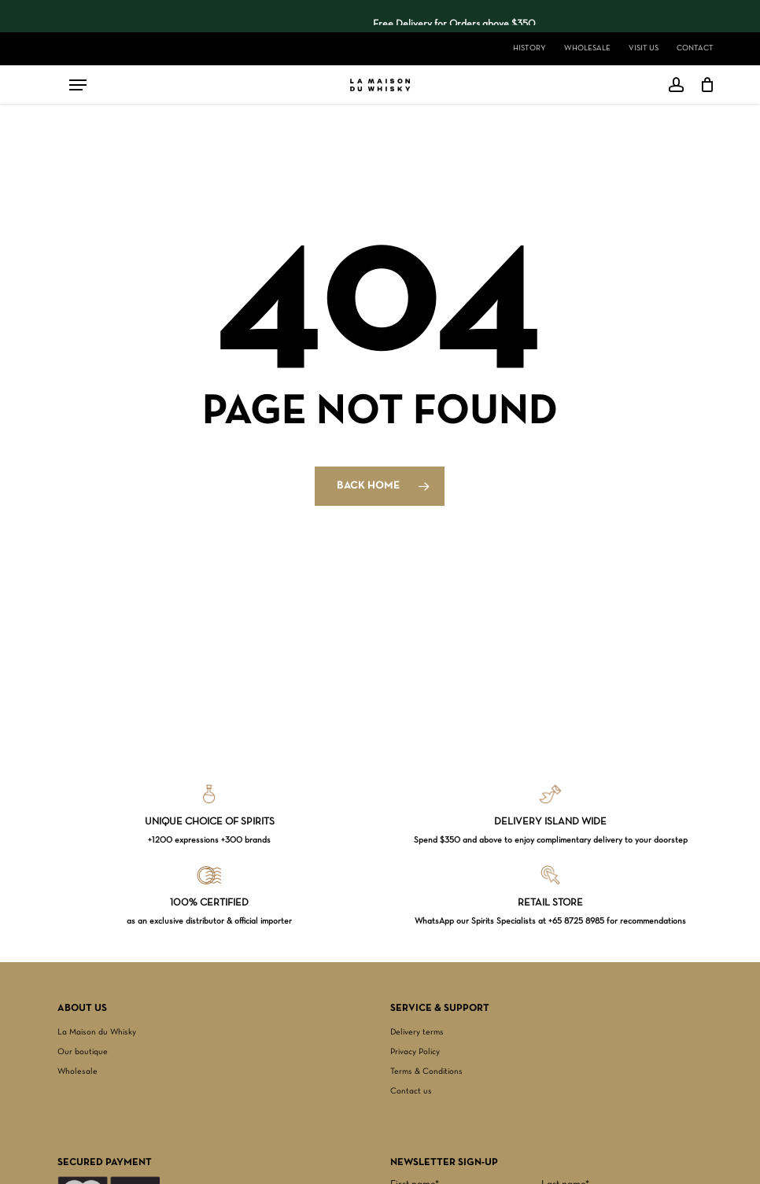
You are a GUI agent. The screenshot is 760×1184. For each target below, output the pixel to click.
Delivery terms (417, 1032)
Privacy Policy (415, 1052)
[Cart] (703, 85)
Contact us (411, 1091)
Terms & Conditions (426, 1071)
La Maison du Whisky (96, 1032)
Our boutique (82, 1052)
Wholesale (77, 1071)
